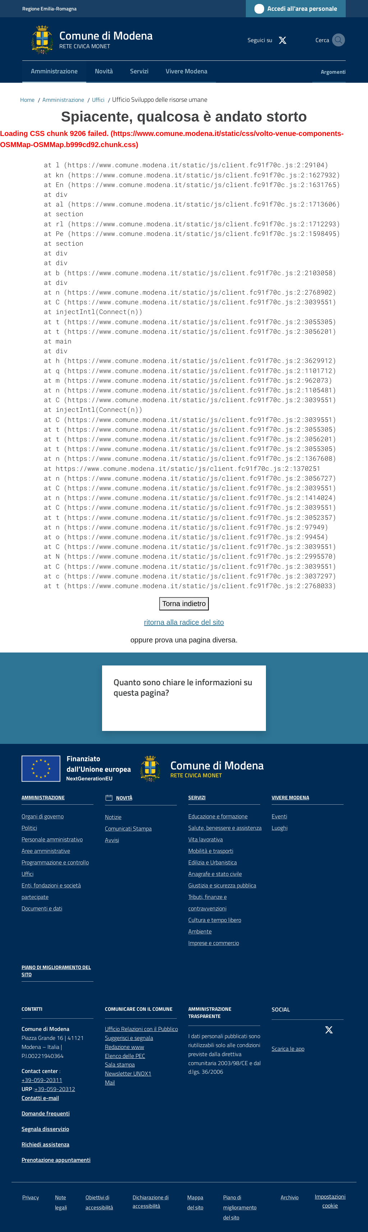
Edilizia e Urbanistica (212, 862)
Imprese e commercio (213, 942)
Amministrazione (63, 99)
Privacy (30, 1197)
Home (27, 99)
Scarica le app (288, 1048)
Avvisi (112, 840)
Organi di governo (43, 816)
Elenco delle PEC (125, 1055)
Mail (110, 1082)
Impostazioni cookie (330, 1201)
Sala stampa (120, 1064)
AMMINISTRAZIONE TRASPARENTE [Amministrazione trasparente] (209, 1012)
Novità (124, 797)
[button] (337, 40)
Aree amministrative (46, 850)
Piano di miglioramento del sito (56, 971)
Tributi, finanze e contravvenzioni (207, 902)
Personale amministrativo (52, 839)
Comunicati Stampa (128, 828)
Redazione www (124, 1046)
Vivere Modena (290, 797)
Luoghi (280, 827)
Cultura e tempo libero (214, 919)
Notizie (113, 817)
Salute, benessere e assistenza (225, 827)
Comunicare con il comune (138, 1009)
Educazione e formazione (218, 816)
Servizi (197, 797)
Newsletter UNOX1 (128, 1073)
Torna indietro (184, 604)
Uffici (98, 99)
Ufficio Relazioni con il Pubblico (141, 1028)
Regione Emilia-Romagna (49, 8)
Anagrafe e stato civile (215, 873)
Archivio (290, 1197)
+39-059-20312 (54, 1089)
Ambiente (200, 931)
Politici (29, 827)
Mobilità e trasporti (210, 850)
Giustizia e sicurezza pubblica (222, 885)
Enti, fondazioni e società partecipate (51, 891)
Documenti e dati (42, 908)
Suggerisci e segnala (129, 1037)
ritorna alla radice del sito (184, 622)
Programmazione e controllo (55, 862)
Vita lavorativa (205, 839)
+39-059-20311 (42, 1080)
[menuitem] (54, 72)
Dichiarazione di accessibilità (151, 1201)
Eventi (279, 816)
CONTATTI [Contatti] (32, 1009)
